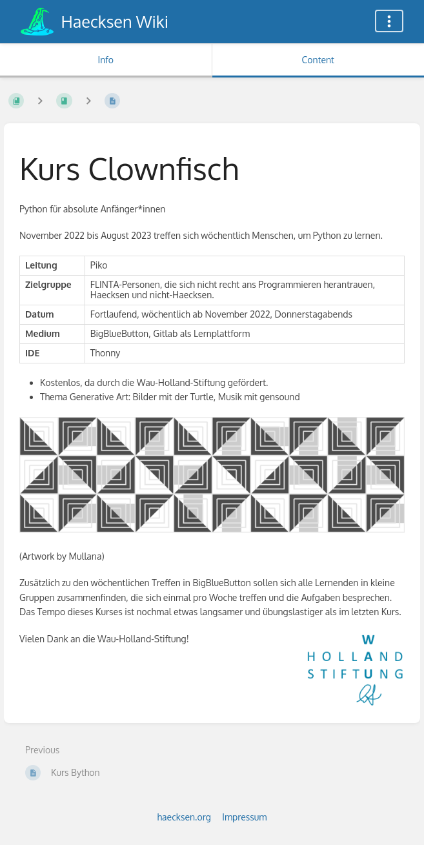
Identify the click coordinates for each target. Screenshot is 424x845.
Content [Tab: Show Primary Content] (318, 59)
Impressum (244, 816)
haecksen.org (184, 816)
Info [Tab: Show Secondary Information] (105, 59)
